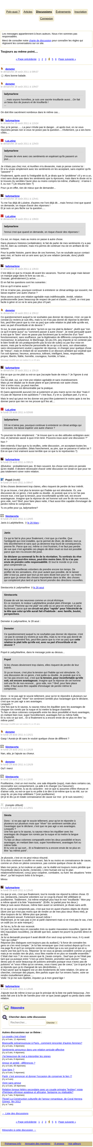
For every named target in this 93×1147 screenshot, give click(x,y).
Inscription (80, 11)
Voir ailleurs (74, 1143)
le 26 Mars (33, 522)
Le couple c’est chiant (14, 1036)
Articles (27, 11)
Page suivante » (67, 59)
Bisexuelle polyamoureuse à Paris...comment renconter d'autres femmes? (42, 1043)
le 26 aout (38, 587)
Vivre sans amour (11, 1083)
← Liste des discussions (15, 1113)
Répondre (17, 1007)
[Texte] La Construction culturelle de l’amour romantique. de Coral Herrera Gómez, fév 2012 (42, 1100)
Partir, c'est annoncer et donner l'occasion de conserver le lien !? (37, 1076)
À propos (59, 1143)
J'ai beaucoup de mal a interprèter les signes (26, 1056)
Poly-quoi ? (13, 11)
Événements (63, 11)
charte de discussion (40, 40)
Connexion (46, 18)
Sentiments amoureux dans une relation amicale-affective (33, 1049)
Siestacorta (12, 516)
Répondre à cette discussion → (19, 1130)
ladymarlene (12, 120)
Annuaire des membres (37, 1143)
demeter (10, 69)
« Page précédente (26, 59)
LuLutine (10, 141)
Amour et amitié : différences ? (18, 1063)
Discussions (44, 11)
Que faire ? (8, 1069)
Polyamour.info (46, 3)
